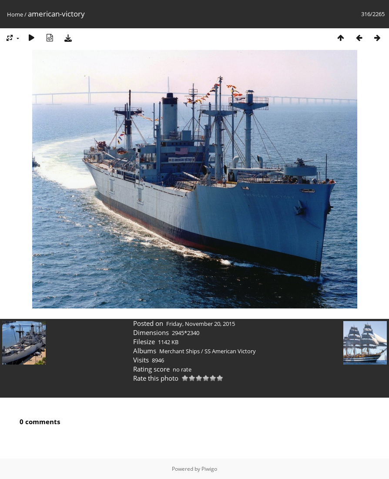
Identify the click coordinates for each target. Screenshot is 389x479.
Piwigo (209, 468)
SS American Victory (230, 351)
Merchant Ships (179, 351)
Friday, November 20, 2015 (200, 324)
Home (15, 14)
